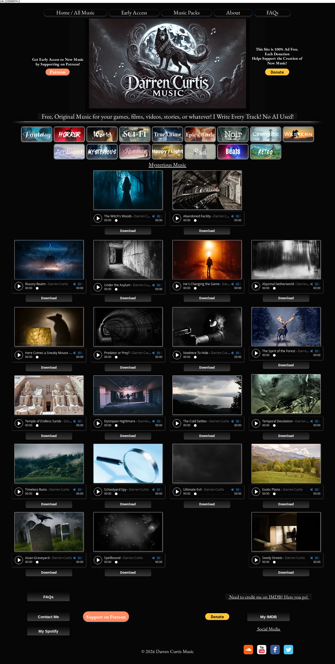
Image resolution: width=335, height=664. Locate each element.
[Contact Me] (48, 616)
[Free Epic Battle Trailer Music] (200, 134)
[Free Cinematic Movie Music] (265, 134)
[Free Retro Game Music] (265, 151)
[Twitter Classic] (288, 649)
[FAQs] (48, 596)
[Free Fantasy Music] (36, 134)
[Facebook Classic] (275, 649)
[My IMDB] (269, 616)
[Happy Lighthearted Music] (167, 151)
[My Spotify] (48, 631)
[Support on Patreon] (106, 616)
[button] (277, 72)
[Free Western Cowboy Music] (102, 134)
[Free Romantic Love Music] (134, 151)
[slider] (80, 284)
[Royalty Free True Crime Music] (167, 134)
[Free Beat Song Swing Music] (233, 151)
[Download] (48, 298)
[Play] (19, 286)
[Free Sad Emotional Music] (200, 151)
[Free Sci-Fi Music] (134, 134)
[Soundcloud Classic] (248, 649)
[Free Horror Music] (69, 134)
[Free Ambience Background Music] (69, 151)
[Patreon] (58, 72)
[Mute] (74, 284)
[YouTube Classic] (261, 649)
